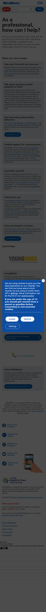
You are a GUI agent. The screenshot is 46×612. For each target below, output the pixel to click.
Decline (27, 319)
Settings (12, 326)
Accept (12, 319)
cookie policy (27, 296)
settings (14, 293)
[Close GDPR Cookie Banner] (43, 280)
